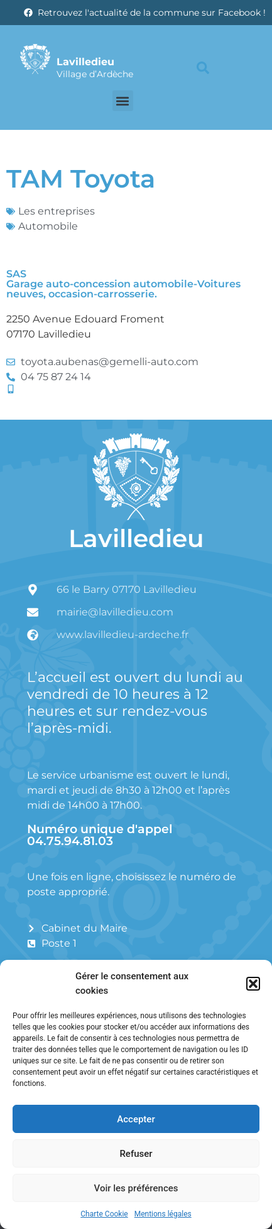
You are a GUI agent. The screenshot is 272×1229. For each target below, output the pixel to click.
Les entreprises (56, 211)
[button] (253, 983)
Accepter (136, 1119)
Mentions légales (163, 1214)
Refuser (135, 1153)
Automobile (48, 226)
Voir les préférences (136, 1188)
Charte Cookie (104, 1214)
